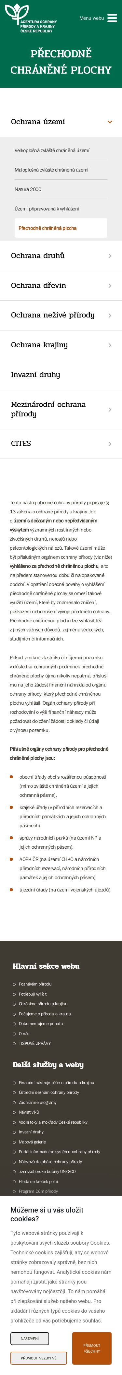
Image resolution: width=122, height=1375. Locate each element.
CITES (21, 443)
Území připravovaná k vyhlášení (47, 208)
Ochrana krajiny (39, 345)
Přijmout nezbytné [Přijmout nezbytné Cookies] (39, 1358)
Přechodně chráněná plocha (47, 228)
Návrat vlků (29, 1112)
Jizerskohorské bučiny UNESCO (47, 1171)
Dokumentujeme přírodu (41, 1023)
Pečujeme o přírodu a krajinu (45, 1013)
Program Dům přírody (38, 1191)
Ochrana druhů (38, 256)
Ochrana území (38, 122)
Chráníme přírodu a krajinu (43, 1003)
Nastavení (30, 1338)
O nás (24, 1033)
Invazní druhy (35, 375)
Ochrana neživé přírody (53, 315)
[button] (98, 18)
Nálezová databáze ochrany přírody (50, 1161)
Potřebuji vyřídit (33, 994)
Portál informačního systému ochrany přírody (59, 1151)
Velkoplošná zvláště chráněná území (52, 150)
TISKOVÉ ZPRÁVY (34, 1043)
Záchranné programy (38, 1102)
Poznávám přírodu (35, 983)
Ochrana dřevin (38, 286)
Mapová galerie (32, 1141)
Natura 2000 (28, 189)
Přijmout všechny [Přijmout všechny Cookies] (91, 1348)
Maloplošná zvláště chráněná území (51, 170)
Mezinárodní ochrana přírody (48, 409)
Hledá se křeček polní (38, 1181)
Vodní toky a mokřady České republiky (53, 1122)
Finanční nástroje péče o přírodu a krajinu (56, 1082)
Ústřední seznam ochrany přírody (49, 1092)
